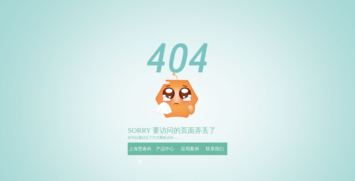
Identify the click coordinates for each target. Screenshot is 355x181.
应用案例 (190, 148)
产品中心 (165, 148)
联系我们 (215, 148)
